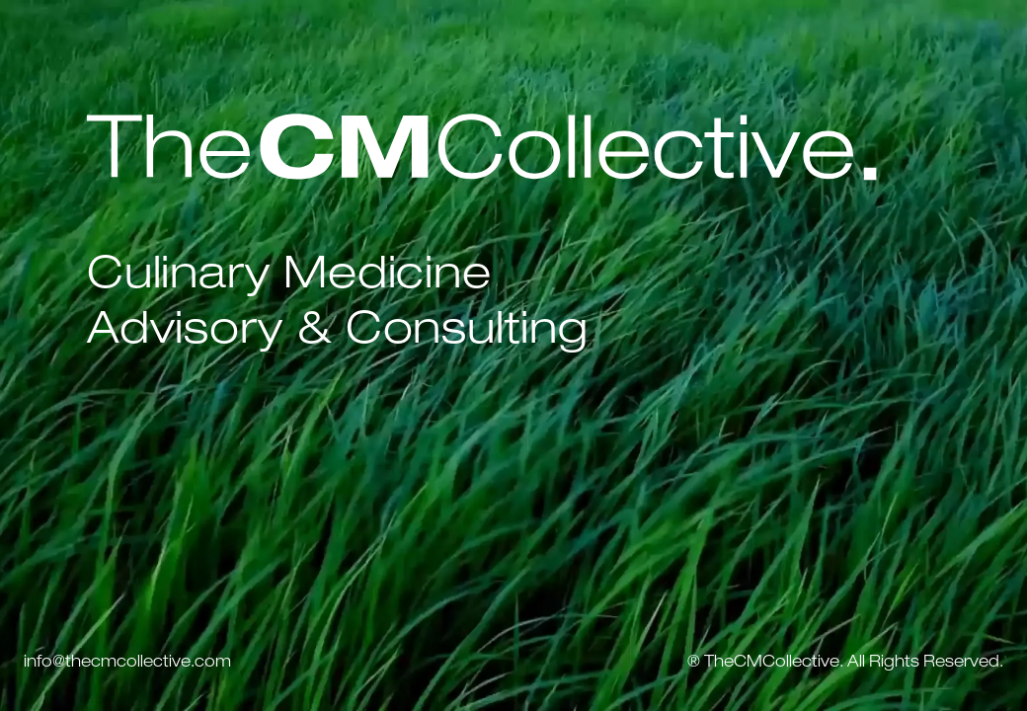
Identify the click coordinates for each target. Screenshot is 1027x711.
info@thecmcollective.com (127, 664)
